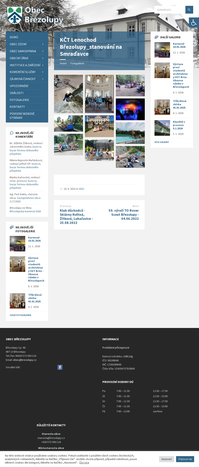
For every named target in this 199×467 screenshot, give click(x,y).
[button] (194, 22)
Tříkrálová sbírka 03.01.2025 (35, 298)
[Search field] (173, 10)
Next (136, 206)
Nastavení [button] (166, 459)
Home (63, 63)
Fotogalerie (77, 63)
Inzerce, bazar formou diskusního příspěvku (26, 150)
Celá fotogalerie (20, 315)
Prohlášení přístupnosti (115, 347)
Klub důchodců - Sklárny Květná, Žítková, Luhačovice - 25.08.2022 (76, 216)
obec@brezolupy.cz (25, 360)
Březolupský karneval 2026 (25, 211)
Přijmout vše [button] (185, 459)
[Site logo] (35, 24)
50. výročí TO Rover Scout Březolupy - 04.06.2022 (124, 214)
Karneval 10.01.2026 (34, 239)
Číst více (84, 462)
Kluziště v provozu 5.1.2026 (179, 125)
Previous (65, 206)
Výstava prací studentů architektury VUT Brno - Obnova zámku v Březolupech (36, 269)
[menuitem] (27, 37)
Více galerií (161, 142)
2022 (81, 188)
